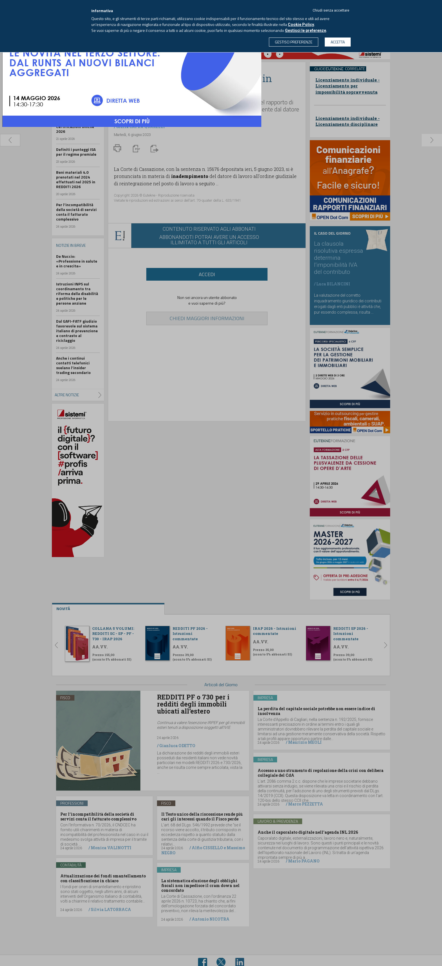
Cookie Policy (301, 24)
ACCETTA (338, 42)
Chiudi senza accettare (331, 10)
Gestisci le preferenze (305, 30)
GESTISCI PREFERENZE (293, 42)
